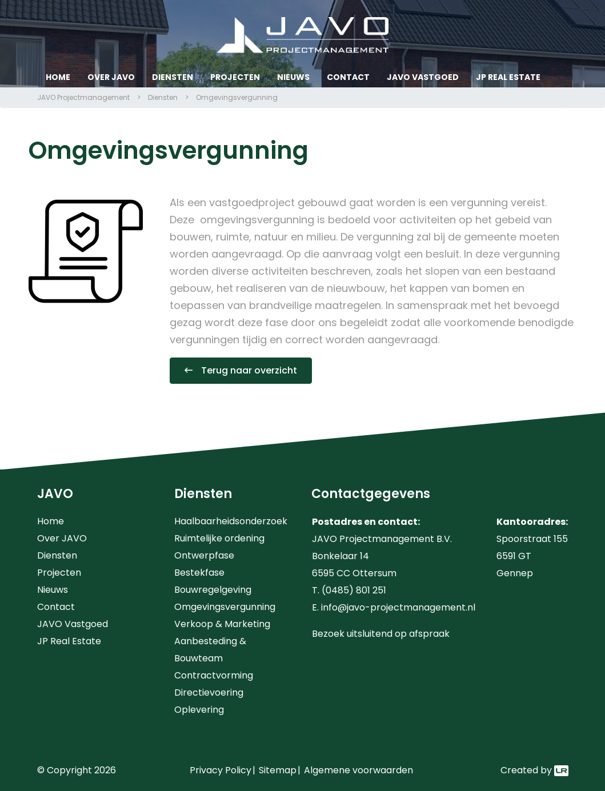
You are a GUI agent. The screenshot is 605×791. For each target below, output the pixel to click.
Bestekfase (199, 572)
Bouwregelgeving (212, 589)
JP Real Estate (508, 77)
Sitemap (278, 770)
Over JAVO (111, 77)
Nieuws (293, 77)
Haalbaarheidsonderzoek (230, 521)
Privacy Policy (220, 770)
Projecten (235, 77)
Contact (348, 77)
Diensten (172, 77)
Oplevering (199, 709)
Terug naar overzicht (249, 370)
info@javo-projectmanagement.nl (398, 607)
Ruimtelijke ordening (219, 538)
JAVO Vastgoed (423, 77)
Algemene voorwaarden (358, 770)
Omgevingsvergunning (224, 606)
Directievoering (208, 692)
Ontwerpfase (204, 555)
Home (58, 77)
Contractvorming (213, 675)
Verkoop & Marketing (222, 624)
